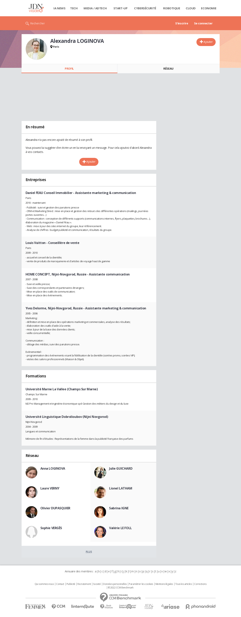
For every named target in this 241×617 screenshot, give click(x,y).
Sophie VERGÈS (51, 528)
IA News (59, 8)
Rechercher (37, 23)
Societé (97, 584)
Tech (73, 8)
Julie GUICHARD (120, 468)
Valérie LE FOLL (120, 528)
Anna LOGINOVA (52, 468)
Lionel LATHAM (120, 488)
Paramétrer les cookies (141, 584)
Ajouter (208, 42)
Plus (89, 551)
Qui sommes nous (44, 584)
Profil (69, 68)
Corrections (200, 584)
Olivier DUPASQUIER (55, 508)
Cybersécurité (145, 8)
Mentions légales (164, 584)
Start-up (120, 8)
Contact (60, 584)
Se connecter (203, 23)
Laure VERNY (49, 488)
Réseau (168, 68)
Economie (208, 8)
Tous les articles (183, 584)
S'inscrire (181, 23)
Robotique (171, 8)
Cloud (191, 8)
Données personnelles (115, 584)
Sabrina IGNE (119, 508)
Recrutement (84, 584)
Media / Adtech (95, 8)
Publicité (71, 584)
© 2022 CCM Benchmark (120, 587)
